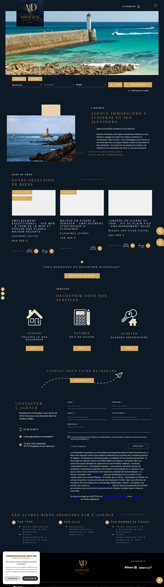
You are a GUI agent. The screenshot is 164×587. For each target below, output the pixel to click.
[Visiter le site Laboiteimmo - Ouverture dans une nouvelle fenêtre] (20, 576)
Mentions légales (110, 576)
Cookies (143, 576)
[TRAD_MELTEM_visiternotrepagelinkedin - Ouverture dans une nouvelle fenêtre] (3, 298)
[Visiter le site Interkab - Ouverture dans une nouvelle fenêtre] (145, 556)
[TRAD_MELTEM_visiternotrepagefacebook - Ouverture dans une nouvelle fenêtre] (3, 289)
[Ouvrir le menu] (156, 6)
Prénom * (117, 391)
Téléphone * (119, 402)
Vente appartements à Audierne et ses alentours (35, 527)
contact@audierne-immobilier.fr (39, 425)
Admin (119, 576)
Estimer (35, 79)
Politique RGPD (135, 576)
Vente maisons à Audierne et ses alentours (35, 518)
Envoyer (138, 435)
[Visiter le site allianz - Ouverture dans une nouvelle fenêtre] (130, 556)
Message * (73, 413)
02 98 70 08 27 (31, 418)
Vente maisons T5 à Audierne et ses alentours (130, 518)
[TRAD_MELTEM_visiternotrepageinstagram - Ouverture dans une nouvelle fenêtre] (3, 293)
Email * (72, 402)
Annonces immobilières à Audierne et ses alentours (81, 519)
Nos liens (126, 576)
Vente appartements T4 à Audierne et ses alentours (130, 527)
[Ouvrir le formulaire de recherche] (115, 84)
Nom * (71, 391)
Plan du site (99, 576)
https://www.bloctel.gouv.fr (101, 474)
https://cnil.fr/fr (97, 463)
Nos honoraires (78, 576)
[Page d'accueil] (30, 13)
